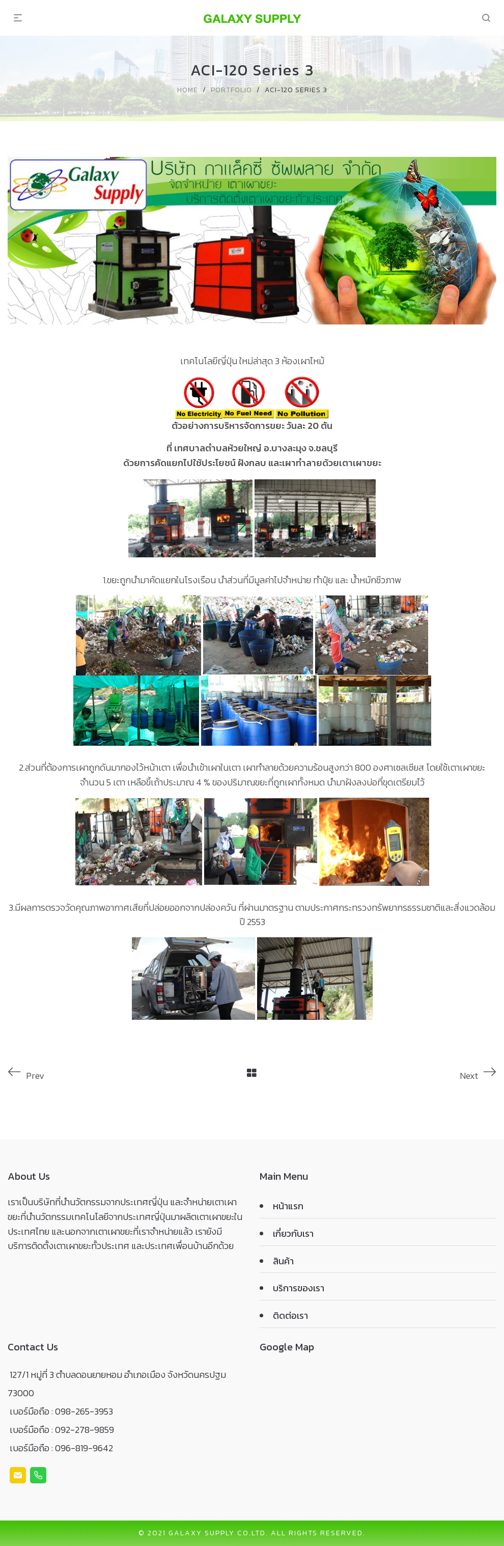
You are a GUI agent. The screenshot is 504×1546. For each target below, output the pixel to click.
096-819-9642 (84, 1448)
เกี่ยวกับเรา (293, 1233)
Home (187, 90)
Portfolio (231, 90)
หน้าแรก (288, 1206)
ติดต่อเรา (290, 1315)
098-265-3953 (84, 1411)
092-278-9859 (84, 1429)
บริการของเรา (298, 1288)
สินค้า (283, 1261)
